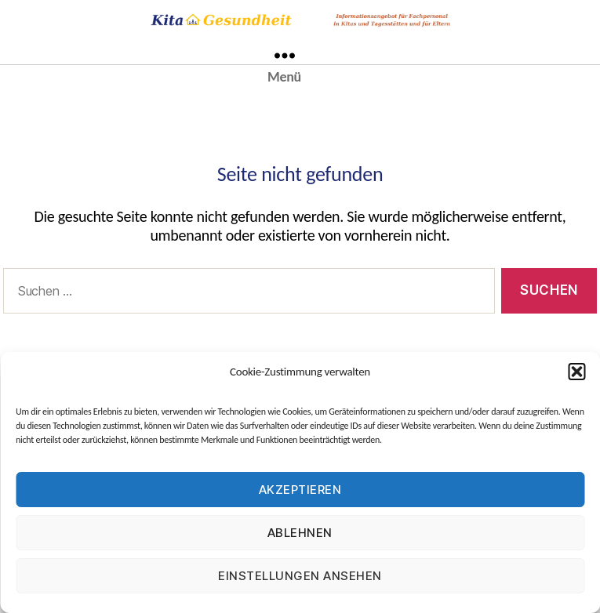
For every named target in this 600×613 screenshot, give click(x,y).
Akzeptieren (300, 489)
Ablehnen (300, 532)
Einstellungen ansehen (300, 575)
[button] (576, 371)
